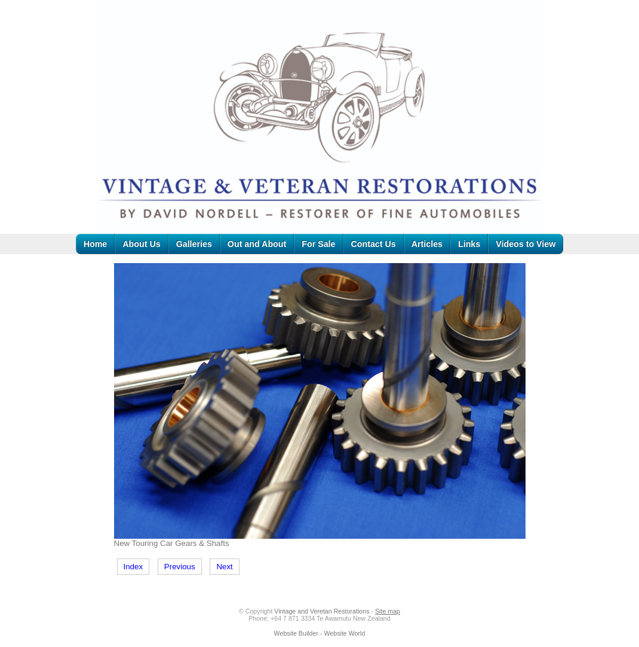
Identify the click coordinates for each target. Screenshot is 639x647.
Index (133, 566)
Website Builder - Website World (319, 633)
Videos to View (525, 244)
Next (224, 566)
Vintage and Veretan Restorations (321, 611)
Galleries (194, 244)
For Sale (318, 244)
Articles (427, 244)
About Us (141, 244)
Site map (387, 611)
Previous (179, 566)
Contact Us (373, 244)
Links (469, 244)
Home (95, 244)
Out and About (257, 244)
